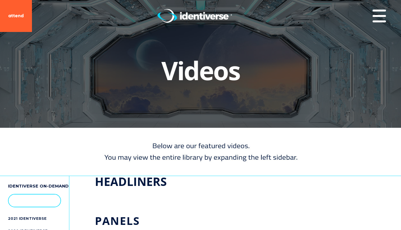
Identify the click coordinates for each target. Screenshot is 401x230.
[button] (52, 200)
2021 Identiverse (27, 218)
